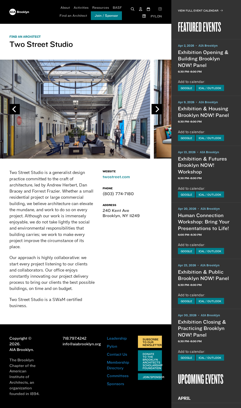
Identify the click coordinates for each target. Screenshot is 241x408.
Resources (100, 7)
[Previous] (14, 109)
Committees (118, 375)
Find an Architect (73, 15)
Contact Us (117, 354)
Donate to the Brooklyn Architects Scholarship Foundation (152, 361)
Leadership (117, 338)
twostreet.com (116, 176)
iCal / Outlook (210, 88)
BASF (117, 7)
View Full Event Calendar (200, 10)
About (65, 7)
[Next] (157, 109)
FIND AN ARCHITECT (25, 37)
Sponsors (115, 383)
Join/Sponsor (152, 377)
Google (186, 88)
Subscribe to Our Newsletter (152, 342)
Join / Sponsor (106, 15)
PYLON (156, 16)
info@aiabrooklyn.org (82, 344)
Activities (81, 7)
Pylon (112, 346)
